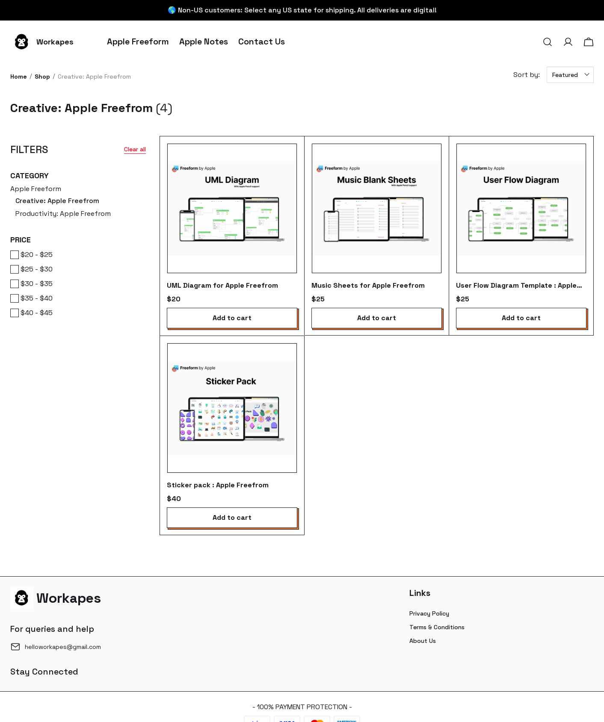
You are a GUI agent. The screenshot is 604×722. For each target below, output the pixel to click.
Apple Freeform (78, 202)
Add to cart (232, 317)
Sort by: (526, 74)
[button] (547, 42)
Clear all (135, 149)
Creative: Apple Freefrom (57, 200)
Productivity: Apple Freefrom (63, 213)
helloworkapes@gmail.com (63, 647)
